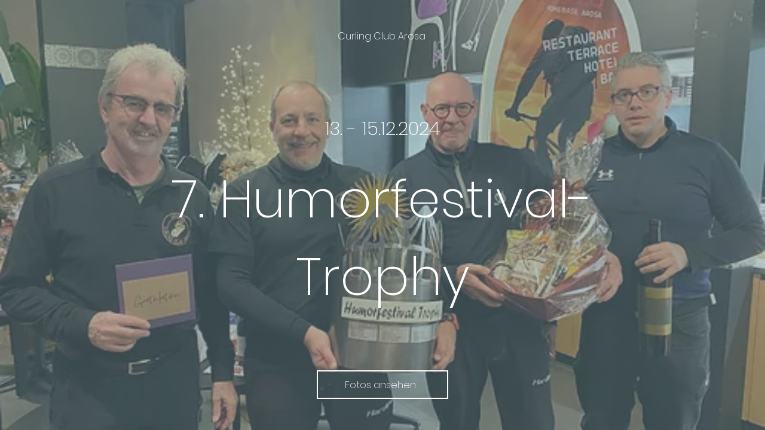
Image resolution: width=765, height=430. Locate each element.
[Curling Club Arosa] (382, 36)
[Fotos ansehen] (382, 384)
